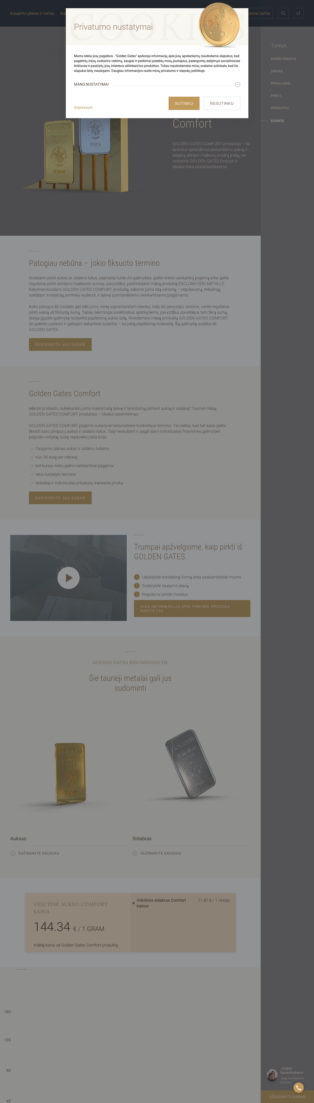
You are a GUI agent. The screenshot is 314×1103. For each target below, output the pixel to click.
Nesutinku (222, 103)
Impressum (83, 107)
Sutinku (184, 103)
